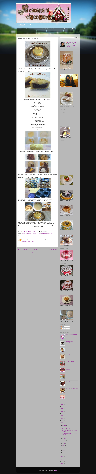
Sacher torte (67, 381)
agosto (63, 443)
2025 (62, 406)
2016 (62, 422)
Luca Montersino (44, 233)
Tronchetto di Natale (69, 361)
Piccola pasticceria (52, 31)
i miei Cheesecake (54, 28)
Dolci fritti (62, 28)
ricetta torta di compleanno (70, 395)
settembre (64, 441)
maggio (64, 447)
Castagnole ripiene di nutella (71, 354)
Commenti (63, 328)
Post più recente (22, 249)
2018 (62, 418)
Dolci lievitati (32, 33)
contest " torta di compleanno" (71, 334)
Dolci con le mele (41, 31)
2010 (62, 463)
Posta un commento (24, 244)
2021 (62, 413)
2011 (62, 461)
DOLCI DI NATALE (22, 33)
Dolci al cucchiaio (68, 31)
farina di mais (37, 233)
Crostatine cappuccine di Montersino (69, 436)
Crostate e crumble (30, 28)
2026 (62, 404)
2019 (62, 416)
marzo (63, 450)
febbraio (64, 452)
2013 (62, 458)
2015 (62, 423)
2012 (62, 459)
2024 (62, 408)
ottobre (64, 440)
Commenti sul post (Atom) (27, 252)
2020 (62, 415)
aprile (63, 448)
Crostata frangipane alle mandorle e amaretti (70, 375)
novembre (64, 438)
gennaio (64, 454)
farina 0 (33, 233)
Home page (21, 28)
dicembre (64, 425)
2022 (62, 411)
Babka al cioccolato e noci (67, 427)
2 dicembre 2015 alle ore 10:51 (27, 241)
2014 (62, 456)
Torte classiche (70, 28)
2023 (62, 409)
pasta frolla (50, 233)
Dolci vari (60, 31)
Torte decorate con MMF (42, 28)
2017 (62, 420)
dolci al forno (28, 233)
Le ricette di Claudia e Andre (27, 238)
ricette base (21, 31)
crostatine (23, 233)
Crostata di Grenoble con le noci (68, 428)
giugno (63, 445)
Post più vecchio (52, 249)
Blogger (55, 470)
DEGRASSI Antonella (71, 42)
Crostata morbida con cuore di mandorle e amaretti (71, 349)
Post (62, 326)
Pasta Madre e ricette (30, 31)
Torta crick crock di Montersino (71, 388)
